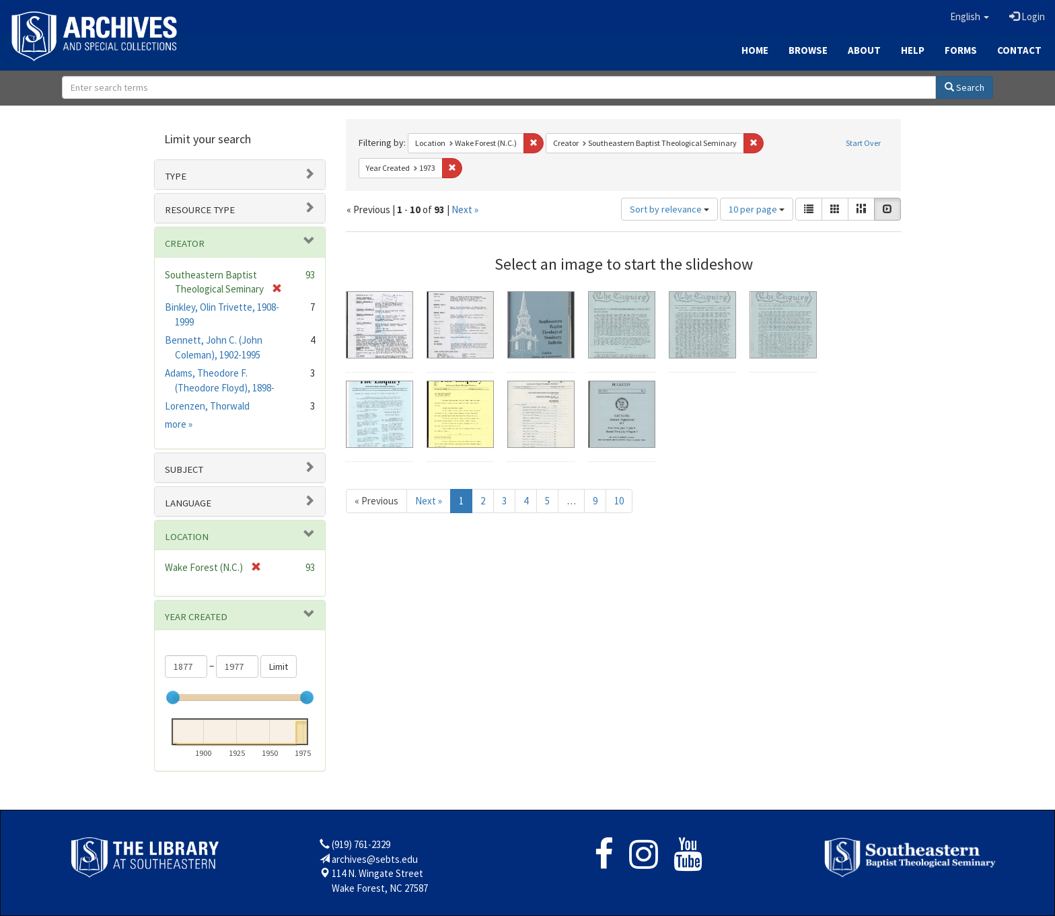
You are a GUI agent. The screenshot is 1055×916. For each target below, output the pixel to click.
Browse (808, 50)
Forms (961, 50)
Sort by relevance (669, 209)
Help (912, 50)
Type (175, 176)
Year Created (196, 617)
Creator (185, 243)
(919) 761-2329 (361, 844)
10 (619, 500)
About (864, 50)
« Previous (376, 500)
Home (754, 50)
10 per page (757, 209)
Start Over (863, 143)
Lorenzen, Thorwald (207, 405)
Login (1027, 16)
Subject (184, 469)
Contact (1019, 50)
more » (178, 424)
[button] (969, 17)
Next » (464, 209)
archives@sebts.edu (375, 859)
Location (187, 537)
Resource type (200, 210)
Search (964, 87)
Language (188, 503)
